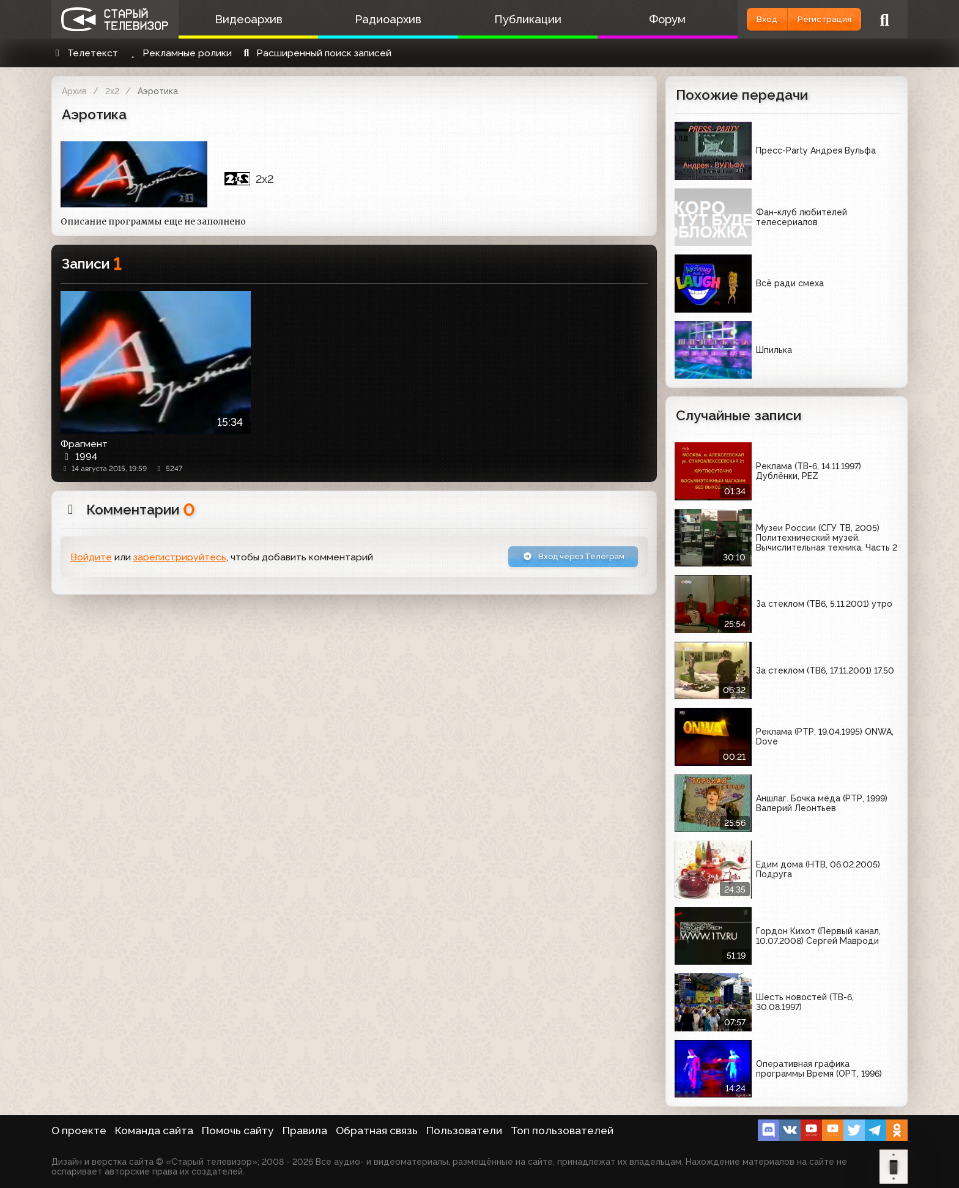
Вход (738, 19)
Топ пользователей (562, 1130)
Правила (305, 1130)
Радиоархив (374, 19)
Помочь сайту (238, 1130)
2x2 (112, 91)
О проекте (78, 1130)
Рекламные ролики (179, 53)
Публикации (504, 19)
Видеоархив (244, 19)
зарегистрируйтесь (179, 559)
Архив (74, 91)
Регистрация (814, 19)
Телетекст (84, 53)
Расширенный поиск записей (315, 53)
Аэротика (158, 91)
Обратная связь (377, 1130)
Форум (634, 19)
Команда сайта (154, 1130)
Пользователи (464, 1130)
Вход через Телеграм (560, 559)
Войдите (91, 559)
